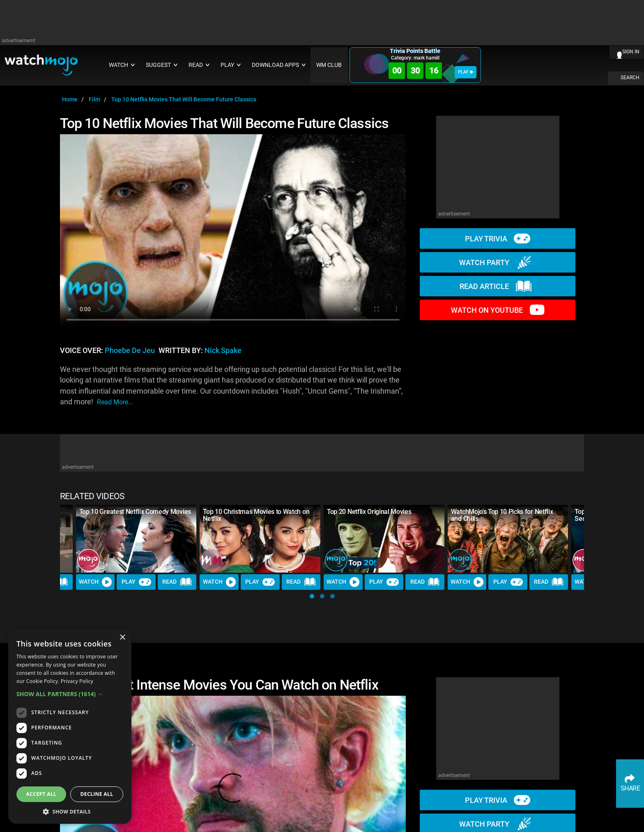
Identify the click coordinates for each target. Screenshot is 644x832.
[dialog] (69, 726)
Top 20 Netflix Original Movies (369, 512)
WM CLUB (329, 65)
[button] (312, 596)
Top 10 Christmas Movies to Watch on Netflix (256, 515)
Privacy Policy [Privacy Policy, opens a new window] (77, 681)
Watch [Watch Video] (95, 582)
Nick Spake (223, 350)
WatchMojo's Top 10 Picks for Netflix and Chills (502, 515)
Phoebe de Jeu (130, 350)
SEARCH (630, 77)
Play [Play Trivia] (136, 582)
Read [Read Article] (177, 582)
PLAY (465, 72)
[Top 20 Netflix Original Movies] (384, 539)
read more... (115, 402)
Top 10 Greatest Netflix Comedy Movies (135, 512)
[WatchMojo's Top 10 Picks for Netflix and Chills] (508, 539)
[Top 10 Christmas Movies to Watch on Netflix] (260, 539)
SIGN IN (630, 52)
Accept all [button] (41, 794)
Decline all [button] (96, 794)
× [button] (122, 638)
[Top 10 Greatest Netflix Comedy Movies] (136, 539)
